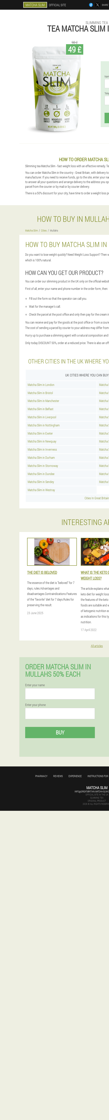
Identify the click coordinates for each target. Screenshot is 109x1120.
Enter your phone (35, 704)
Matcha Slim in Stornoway (43, 466)
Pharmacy (41, 776)
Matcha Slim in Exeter (40, 433)
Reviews (58, 776)
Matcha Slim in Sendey (41, 482)
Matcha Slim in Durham (41, 457)
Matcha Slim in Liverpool (42, 417)
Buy (60, 732)
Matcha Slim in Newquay (42, 441)
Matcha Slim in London (41, 385)
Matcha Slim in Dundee (41, 474)
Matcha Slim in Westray (41, 490)
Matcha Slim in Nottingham (44, 425)
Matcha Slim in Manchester (43, 401)
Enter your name (35, 685)
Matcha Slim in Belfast (40, 409)
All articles (97, 646)
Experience (75, 776)
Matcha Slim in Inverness (42, 449)
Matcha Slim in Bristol (40, 393)
